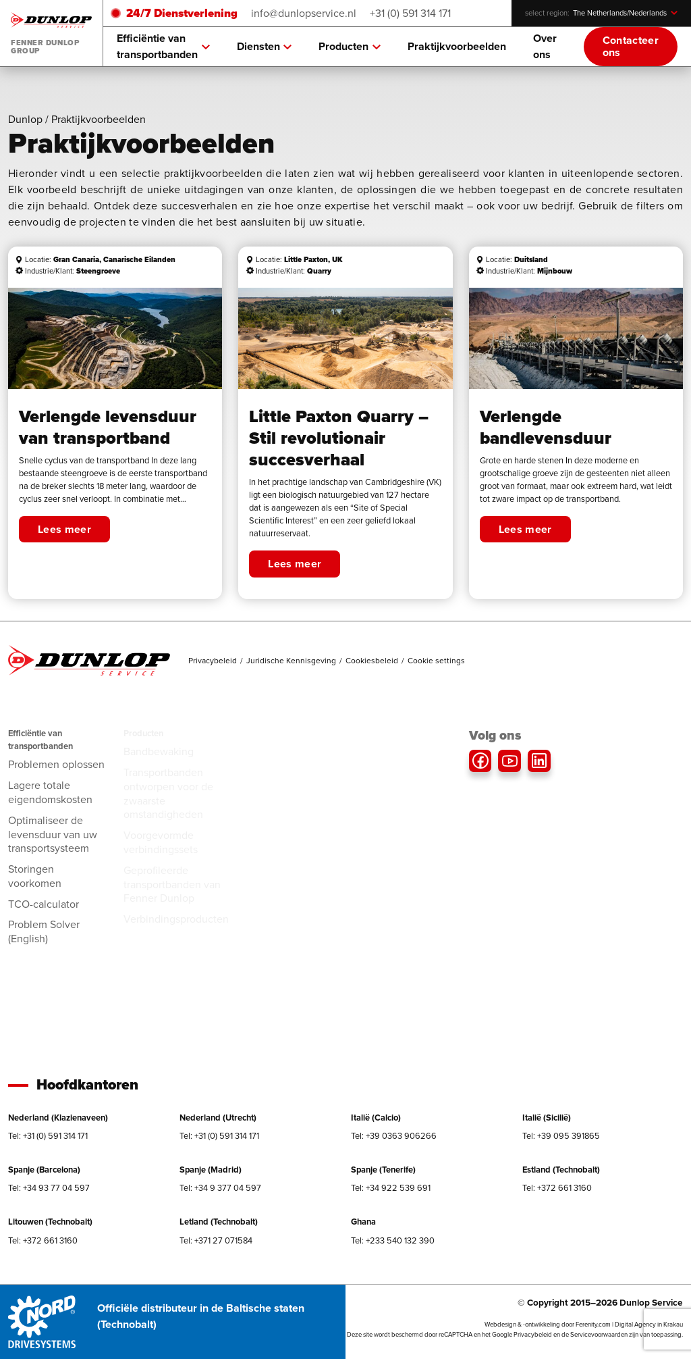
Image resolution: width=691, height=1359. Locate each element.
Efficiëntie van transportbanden (163, 46)
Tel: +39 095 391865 (561, 1135)
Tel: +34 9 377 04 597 (220, 1187)
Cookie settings (436, 661)
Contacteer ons (631, 46)
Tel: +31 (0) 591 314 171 (48, 1135)
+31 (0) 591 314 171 (410, 13)
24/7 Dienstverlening (182, 13)
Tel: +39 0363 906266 (394, 1135)
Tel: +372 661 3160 (557, 1187)
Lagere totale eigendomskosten (50, 792)
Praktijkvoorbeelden (457, 46)
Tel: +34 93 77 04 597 (49, 1187)
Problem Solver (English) (44, 931)
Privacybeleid (212, 661)
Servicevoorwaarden (599, 1334)
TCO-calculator (43, 904)
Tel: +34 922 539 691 (391, 1187)
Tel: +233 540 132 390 (393, 1240)
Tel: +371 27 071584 (215, 1240)
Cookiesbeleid (372, 661)
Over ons (545, 46)
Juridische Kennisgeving (291, 661)
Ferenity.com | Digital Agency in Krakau (629, 1324)
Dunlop (25, 119)
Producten (350, 47)
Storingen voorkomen (34, 876)
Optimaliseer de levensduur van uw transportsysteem (52, 834)
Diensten (264, 47)
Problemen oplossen (56, 764)
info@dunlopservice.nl (303, 13)
